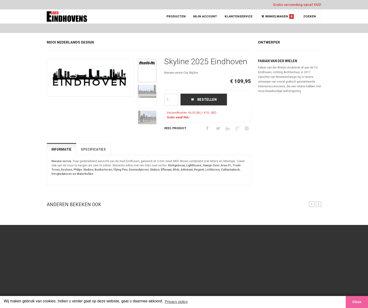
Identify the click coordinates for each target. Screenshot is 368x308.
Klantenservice (239, 16)
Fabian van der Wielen (277, 61)
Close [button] (356, 302)
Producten (176, 16)
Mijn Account (205, 16)
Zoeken (309, 16)
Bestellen (204, 99)
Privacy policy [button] (176, 302)
